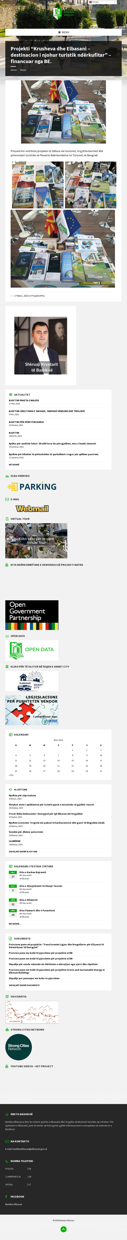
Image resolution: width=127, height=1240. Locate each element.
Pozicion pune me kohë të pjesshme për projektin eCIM (40, 952)
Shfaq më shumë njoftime (23, 851)
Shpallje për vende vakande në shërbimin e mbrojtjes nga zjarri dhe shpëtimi (53, 964)
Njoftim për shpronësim (22, 795)
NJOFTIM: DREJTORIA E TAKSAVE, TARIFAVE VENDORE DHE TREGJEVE (47, 411)
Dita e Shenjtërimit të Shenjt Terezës (40, 886)
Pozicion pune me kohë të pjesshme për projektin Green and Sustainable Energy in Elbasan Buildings (57, 971)
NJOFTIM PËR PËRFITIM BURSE (26, 422)
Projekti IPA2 (38, 295)
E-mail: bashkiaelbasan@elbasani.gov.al (26, 1149)
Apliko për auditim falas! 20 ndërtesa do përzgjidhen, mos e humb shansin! (52, 443)
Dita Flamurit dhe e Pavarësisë (37, 910)
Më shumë (14, 464)
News (23, 70)
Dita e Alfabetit (28, 899)
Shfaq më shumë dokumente (24, 985)
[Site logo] (63, 22)
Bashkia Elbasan (13, 1204)
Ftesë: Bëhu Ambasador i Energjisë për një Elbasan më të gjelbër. (46, 813)
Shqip (94, 2)
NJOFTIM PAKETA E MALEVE (24, 400)
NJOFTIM (14, 432)
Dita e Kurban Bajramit (32, 872)
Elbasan (25, 878)
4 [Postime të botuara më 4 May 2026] (15, 755)
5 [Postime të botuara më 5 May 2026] (30, 755)
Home (14, 70)
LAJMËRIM (14, 841)
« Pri (11, 775)
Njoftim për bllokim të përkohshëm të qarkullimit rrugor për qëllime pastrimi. (54, 454)
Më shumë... (15, 923)
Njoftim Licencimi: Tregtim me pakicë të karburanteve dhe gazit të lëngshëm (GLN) (57, 822)
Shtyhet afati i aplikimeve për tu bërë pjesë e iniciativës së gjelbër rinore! (51, 804)
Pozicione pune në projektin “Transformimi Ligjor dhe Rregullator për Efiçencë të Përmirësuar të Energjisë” (56, 946)
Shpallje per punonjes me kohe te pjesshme (34, 978)
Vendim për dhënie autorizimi (26, 831)
